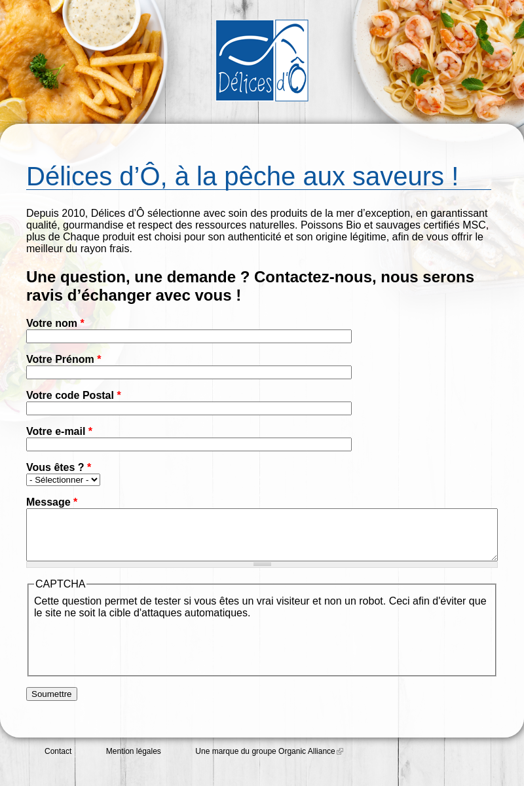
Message (51, 502)
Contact (58, 761)
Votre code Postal (73, 395)
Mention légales (133, 761)
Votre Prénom (63, 359)
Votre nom (55, 323)
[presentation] (133, 654)
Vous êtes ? (58, 467)
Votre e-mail (59, 431)
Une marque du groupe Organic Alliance (269, 761)
